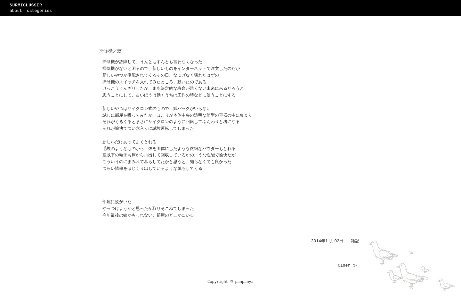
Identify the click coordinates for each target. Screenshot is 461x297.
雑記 (355, 241)
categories (39, 10)
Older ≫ (347, 265)
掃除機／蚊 (110, 51)
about (16, 10)
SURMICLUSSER (26, 5)
